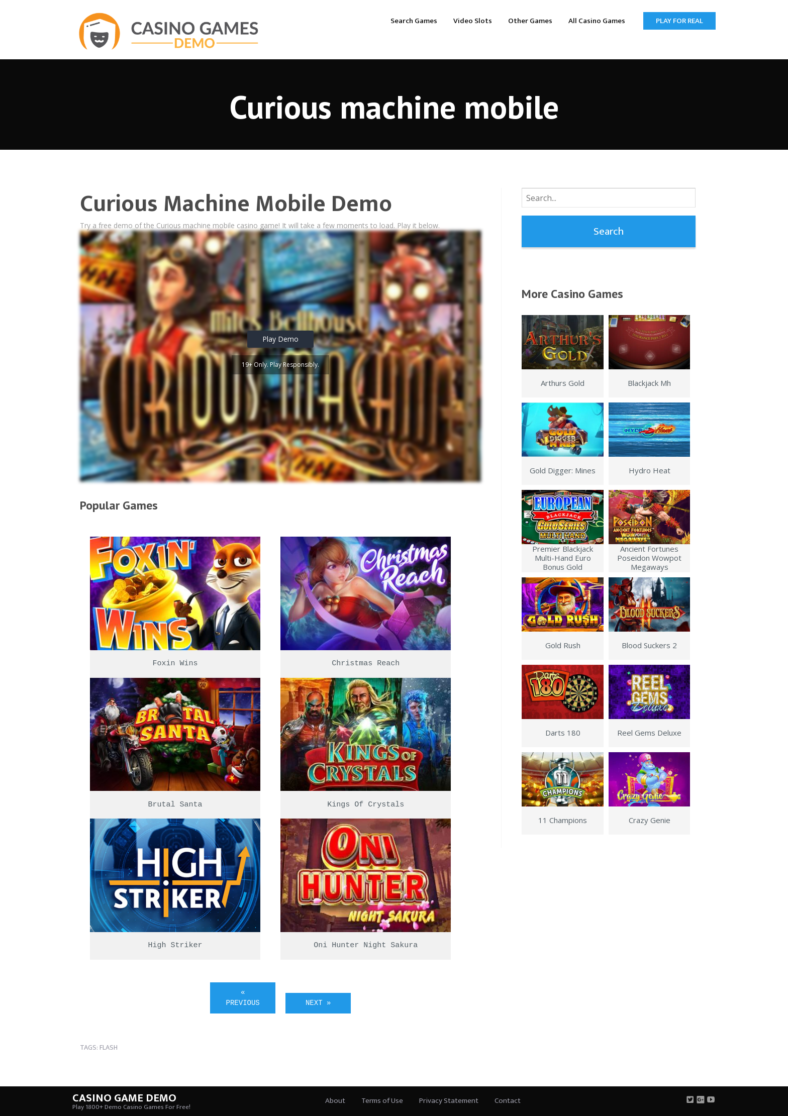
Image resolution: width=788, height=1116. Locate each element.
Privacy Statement (448, 1100)
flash (109, 1047)
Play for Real (679, 21)
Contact (508, 1100)
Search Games (413, 21)
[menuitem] (413, 20)
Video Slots (472, 21)
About (335, 1100)
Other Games (530, 21)
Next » (318, 1003)
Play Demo (280, 339)
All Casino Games (596, 21)
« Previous (243, 997)
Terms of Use (382, 1100)
